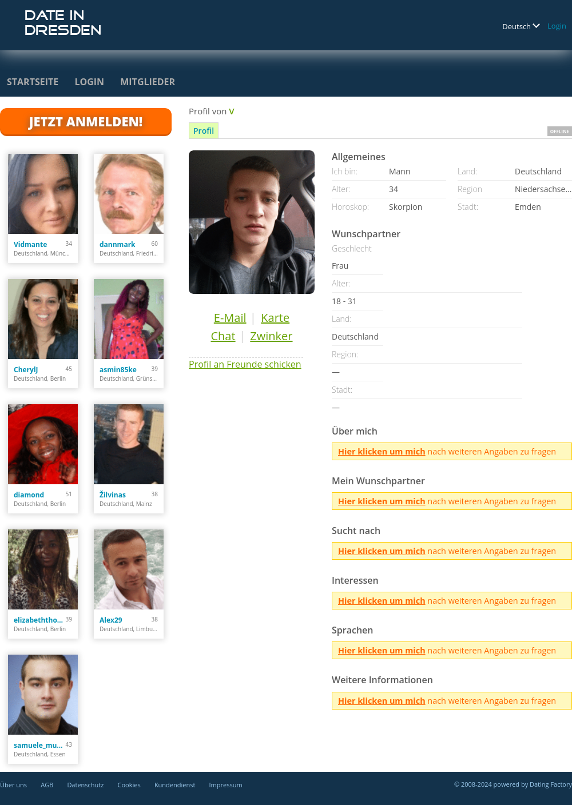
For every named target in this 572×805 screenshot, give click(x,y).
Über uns (13, 784)
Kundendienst (174, 784)
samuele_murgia (40, 745)
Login (556, 26)
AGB (47, 784)
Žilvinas (113, 495)
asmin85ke (118, 369)
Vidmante (30, 244)
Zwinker (271, 336)
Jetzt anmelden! (85, 121)
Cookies (129, 784)
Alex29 (111, 620)
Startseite (32, 81)
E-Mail (230, 317)
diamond (29, 495)
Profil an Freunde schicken (245, 364)
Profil (203, 130)
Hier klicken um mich (382, 451)
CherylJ (26, 369)
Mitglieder (147, 81)
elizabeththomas (40, 620)
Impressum (226, 784)
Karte (275, 317)
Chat (222, 336)
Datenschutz (85, 784)
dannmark (118, 244)
